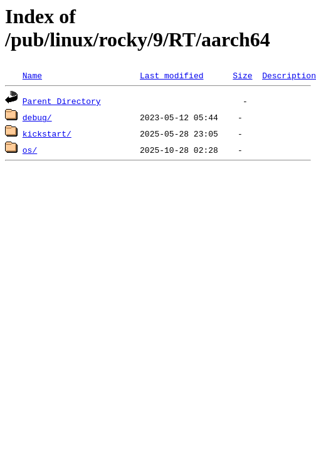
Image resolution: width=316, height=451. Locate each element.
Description (289, 75)
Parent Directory (62, 100)
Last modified (171, 75)
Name (32, 75)
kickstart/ (47, 133)
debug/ (37, 117)
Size (242, 75)
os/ (30, 149)
